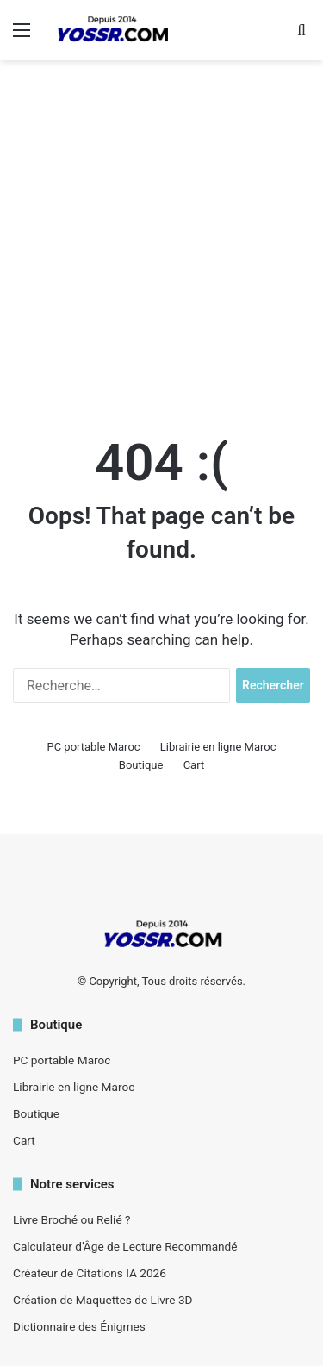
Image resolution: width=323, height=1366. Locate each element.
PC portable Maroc (93, 746)
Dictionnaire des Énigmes (79, 1326)
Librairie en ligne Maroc (218, 746)
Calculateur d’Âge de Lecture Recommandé (125, 1246)
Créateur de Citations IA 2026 (89, 1273)
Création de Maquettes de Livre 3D (103, 1300)
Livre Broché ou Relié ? (71, 1219)
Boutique (141, 764)
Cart (194, 764)
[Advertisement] (161, 239)
